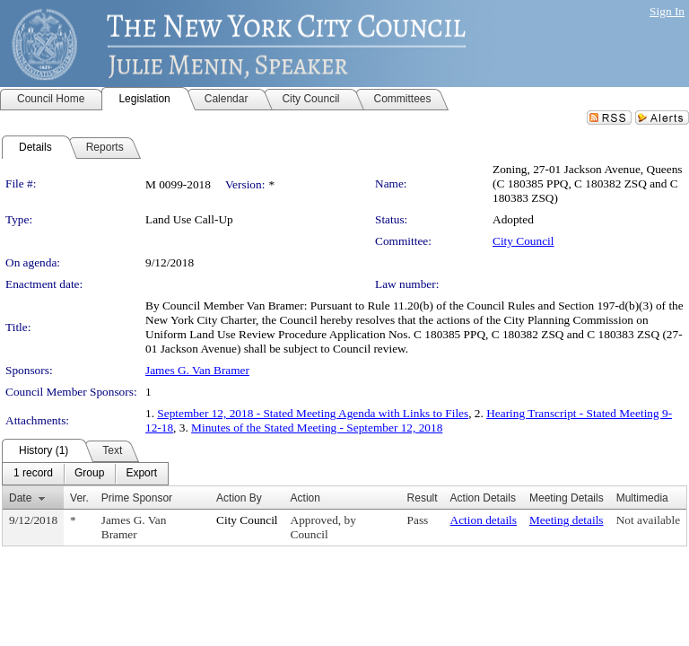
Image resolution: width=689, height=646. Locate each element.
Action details (483, 520)
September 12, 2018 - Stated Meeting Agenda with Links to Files (312, 413)
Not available (648, 520)
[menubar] (85, 473)
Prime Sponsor (136, 498)
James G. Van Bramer (197, 370)
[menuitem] (33, 473)
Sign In (667, 11)
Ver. (79, 498)
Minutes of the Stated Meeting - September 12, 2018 (316, 427)
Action (305, 498)
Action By (239, 498)
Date (20, 498)
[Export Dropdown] (141, 473)
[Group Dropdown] (89, 473)
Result (422, 498)
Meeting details (566, 520)
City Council (523, 241)
